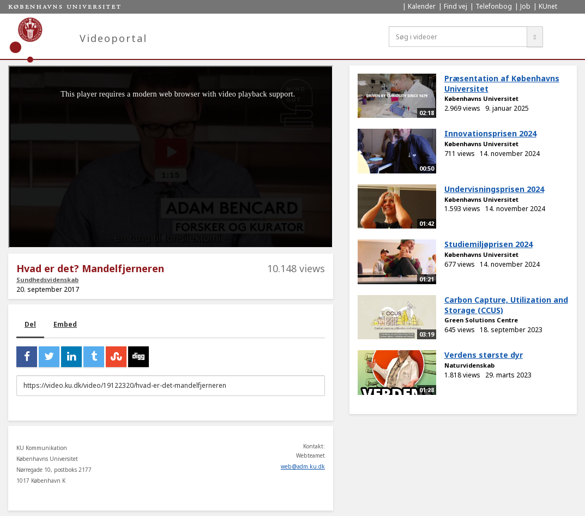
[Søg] (535, 36)
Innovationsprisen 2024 (490, 133)
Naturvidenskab (469, 365)
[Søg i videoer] (458, 36)
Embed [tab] (65, 324)
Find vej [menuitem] (455, 6)
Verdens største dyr (483, 355)
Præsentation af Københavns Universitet (501, 83)
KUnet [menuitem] (548, 6)
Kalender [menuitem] (422, 6)
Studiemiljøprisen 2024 (488, 244)
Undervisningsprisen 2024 (494, 189)
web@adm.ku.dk (303, 466)
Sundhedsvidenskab (47, 279)
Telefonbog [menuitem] (493, 6)
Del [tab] (30, 324)
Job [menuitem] (525, 6)
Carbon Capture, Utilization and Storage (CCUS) (506, 305)
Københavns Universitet (481, 98)
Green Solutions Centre (481, 320)
